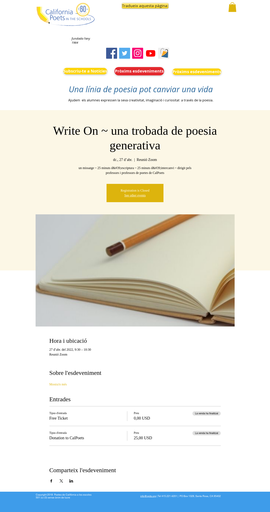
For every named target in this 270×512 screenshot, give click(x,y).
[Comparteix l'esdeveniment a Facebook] (51, 481)
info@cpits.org (148, 496)
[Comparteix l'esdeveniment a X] (61, 481)
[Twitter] (124, 53)
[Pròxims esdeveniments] (139, 71)
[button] (139, 5)
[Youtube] (150, 53)
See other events (135, 195)
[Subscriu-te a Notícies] (85, 71)
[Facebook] (111, 53)
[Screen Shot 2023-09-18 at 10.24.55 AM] (163, 53)
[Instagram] (137, 53)
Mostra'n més (58, 384)
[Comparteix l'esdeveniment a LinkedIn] (71, 481)
